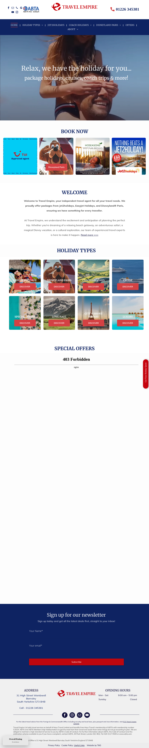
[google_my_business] (21, 8)
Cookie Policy (67, 745)
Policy (57, 745)
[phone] (17, 8)
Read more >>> (89, 235)
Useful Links (79, 745)
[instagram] (17, 12)
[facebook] (8, 8)
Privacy (51, 745)
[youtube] (13, 12)
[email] (13, 8)
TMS (99, 745)
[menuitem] (14, 25)
